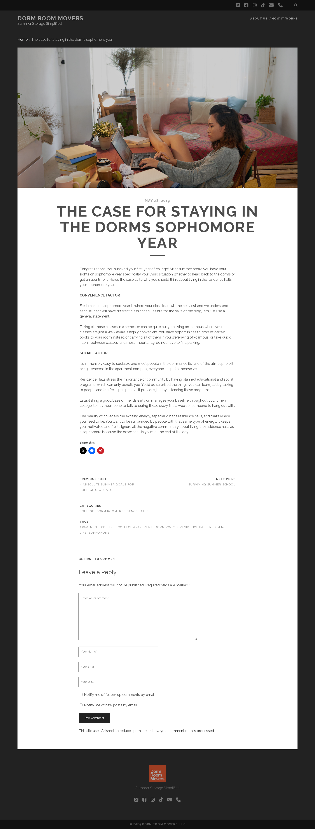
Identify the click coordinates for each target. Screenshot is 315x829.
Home (23, 39)
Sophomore (99, 532)
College (108, 527)
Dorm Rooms (166, 527)
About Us (258, 18)
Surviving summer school (211, 484)
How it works (285, 18)
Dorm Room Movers (50, 18)
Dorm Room (106, 511)
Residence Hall (193, 527)
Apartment (89, 527)
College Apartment (135, 527)
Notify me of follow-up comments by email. (119, 695)
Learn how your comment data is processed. (178, 731)
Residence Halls (134, 511)
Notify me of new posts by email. (111, 705)
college (87, 511)
